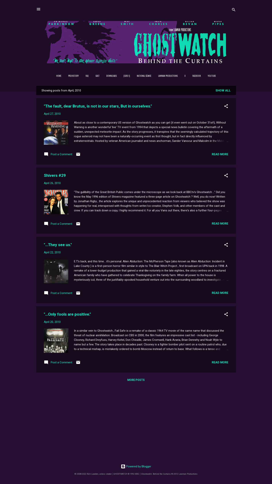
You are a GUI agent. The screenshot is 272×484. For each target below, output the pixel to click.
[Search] (233, 10)
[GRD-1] (127, 75)
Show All (223, 90)
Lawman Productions (168, 75)
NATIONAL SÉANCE (144, 75)
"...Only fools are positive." (67, 314)
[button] (226, 107)
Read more (220, 154)
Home (58, 75)
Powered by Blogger (136, 466)
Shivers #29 (55, 175)
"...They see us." (58, 244)
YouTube (212, 75)
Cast (97, 75)
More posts (136, 379)
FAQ (87, 75)
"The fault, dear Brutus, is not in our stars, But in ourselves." (98, 106)
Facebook (196, 75)
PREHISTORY (73, 75)
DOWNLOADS (111, 75)
